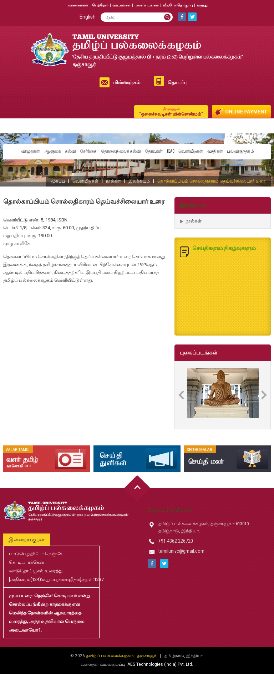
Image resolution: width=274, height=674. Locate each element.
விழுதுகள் (30, 151)
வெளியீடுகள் (190, 151)
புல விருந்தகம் (240, 151)
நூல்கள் (113, 181)
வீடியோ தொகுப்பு (178, 5)
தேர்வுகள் (154, 151)
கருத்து (202, 5)
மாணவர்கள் (78, 5)
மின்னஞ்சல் (127, 82)
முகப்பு (58, 181)
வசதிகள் (215, 151)
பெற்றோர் (100, 5)
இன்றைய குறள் (27, 539)
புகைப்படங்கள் (147, 5)
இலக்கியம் (139, 181)
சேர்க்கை (88, 151)
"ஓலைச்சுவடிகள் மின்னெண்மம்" (171, 111)
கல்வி (70, 151)
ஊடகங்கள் (121, 5)
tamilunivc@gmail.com (181, 551)
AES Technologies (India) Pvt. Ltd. (160, 664)
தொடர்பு (177, 82)
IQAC (170, 151)
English (88, 17)
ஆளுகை (52, 151)
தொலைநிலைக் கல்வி (121, 151)
